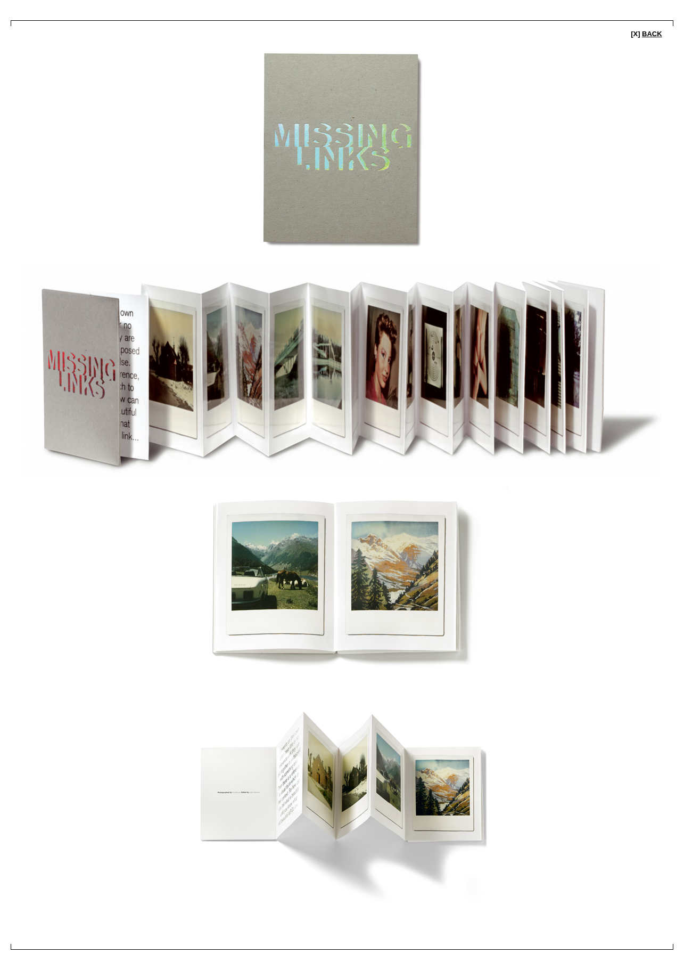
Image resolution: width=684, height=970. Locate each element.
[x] (646, 34)
